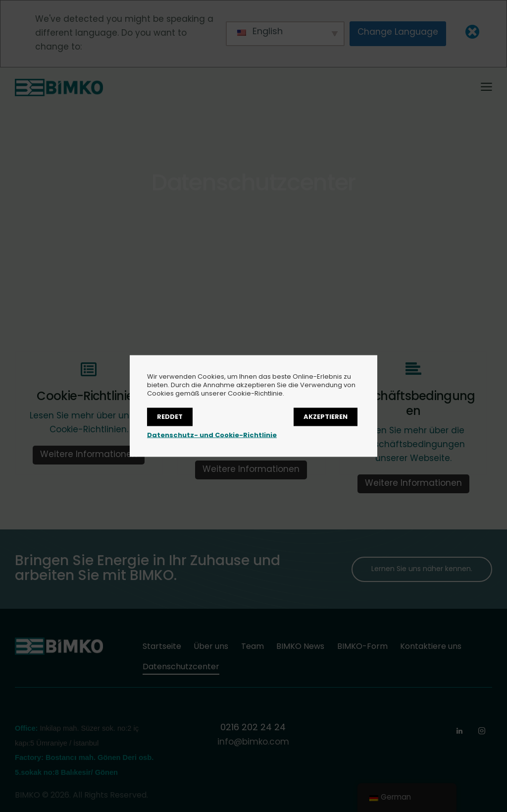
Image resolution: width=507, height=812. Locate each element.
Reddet (170, 417)
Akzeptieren (326, 417)
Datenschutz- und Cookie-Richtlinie (212, 435)
